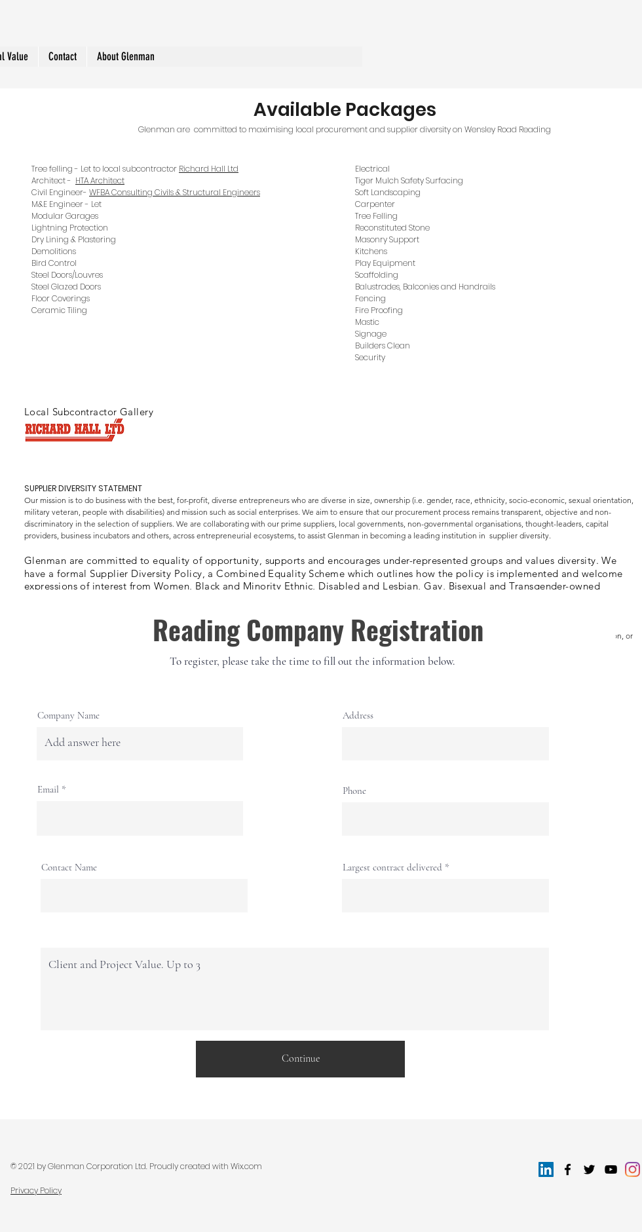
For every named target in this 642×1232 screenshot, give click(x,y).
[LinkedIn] (546, 1169)
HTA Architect (99, 180)
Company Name (68, 715)
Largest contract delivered (392, 867)
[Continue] (300, 1059)
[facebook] (567, 1169)
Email (48, 789)
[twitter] (589, 1169)
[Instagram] (632, 1169)
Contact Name (69, 867)
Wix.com (246, 1166)
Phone (354, 791)
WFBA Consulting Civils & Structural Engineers (174, 192)
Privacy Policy (36, 1190)
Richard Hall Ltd (208, 168)
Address (358, 715)
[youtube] (610, 1169)
